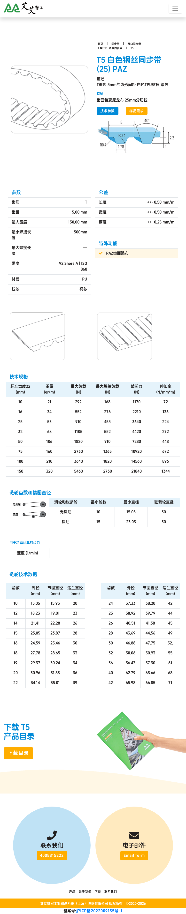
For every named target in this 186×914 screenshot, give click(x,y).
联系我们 (110, 892)
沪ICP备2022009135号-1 (99, 911)
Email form (134, 855)
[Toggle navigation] (175, 9)
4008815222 (52, 855)
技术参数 (107, 111)
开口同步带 (134, 43)
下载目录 (18, 753)
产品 (72, 892)
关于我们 (85, 892)
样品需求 (136, 111)
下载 (98, 892)
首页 (100, 43)
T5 (132, 48)
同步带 (115, 43)
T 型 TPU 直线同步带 (110, 48)
